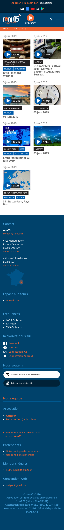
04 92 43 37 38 (11, 251)
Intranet (13, 436)
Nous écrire (12, 300)
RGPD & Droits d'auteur (19, 469)
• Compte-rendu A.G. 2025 (21, 432)
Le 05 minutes (41, 108)
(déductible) (38, 2)
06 (22, 28)
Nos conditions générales (20, 454)
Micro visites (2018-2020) (16, 193)
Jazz (22, 149)
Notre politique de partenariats (23, 451)
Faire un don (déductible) (22, 383)
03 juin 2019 (10, 116)
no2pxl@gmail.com (16, 485)
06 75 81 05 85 (11, 265)
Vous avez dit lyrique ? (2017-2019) (15, 63)
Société (20, 197)
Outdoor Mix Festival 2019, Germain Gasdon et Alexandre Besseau (47, 70)
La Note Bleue (11, 149)
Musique (8, 69)
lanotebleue (21, 153)
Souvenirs (20, 69)
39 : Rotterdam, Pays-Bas (16, 203)
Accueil (6, 28)
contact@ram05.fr (13, 233)
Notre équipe (12, 398)
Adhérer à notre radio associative (26, 374)
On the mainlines (12, 108)
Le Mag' (38, 62)
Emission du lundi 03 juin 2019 (16, 159)
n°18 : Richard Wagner (12, 74)
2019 (16, 28)
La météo (39, 149)
